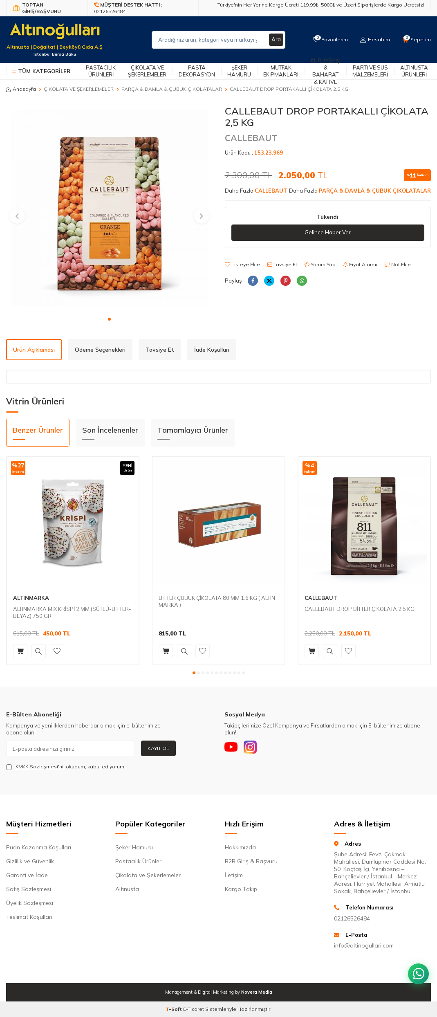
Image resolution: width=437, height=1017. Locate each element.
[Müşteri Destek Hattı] (143, 8)
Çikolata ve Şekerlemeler (147, 71)
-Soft (174, 1009)
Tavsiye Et (282, 265)
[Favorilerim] (328, 39)
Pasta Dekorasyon (197, 71)
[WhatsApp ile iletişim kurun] (416, 968)
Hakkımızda (240, 847)
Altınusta (127, 889)
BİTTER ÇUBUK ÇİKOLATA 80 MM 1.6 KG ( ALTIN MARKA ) (217, 601)
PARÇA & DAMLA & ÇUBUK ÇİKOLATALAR (171, 89)
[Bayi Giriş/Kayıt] (47, 8)
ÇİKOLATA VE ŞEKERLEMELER (79, 89)
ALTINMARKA (31, 598)
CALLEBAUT (251, 137)
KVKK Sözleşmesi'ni (39, 766)
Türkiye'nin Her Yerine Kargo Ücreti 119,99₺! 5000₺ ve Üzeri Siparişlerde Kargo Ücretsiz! (320, 5)
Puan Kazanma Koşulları (38, 847)
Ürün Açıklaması (34, 349)
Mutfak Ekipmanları (280, 71)
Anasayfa (21, 89)
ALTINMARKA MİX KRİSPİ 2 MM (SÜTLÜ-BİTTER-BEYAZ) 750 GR (72, 612)
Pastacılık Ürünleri (101, 71)
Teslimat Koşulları (29, 916)
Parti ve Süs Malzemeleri (370, 71)
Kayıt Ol (158, 748)
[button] (109, 319)
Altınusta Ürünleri (414, 71)
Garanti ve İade (27, 875)
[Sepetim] (416, 39)
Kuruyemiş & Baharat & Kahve (325, 71)
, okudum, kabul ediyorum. (65, 766)
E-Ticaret (193, 1009)
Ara (276, 39)
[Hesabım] (374, 39)
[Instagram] (255, 749)
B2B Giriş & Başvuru (251, 861)
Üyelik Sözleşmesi (29, 903)
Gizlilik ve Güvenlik (30, 861)
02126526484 (352, 918)
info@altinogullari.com (364, 945)
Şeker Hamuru (239, 71)
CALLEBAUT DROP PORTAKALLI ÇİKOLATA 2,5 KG (289, 89)
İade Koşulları (211, 349)
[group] (109, 208)
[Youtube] (232, 749)
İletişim (234, 875)
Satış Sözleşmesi (28, 889)
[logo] (54, 34)
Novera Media (256, 992)
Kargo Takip (241, 889)
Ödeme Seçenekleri (100, 349)
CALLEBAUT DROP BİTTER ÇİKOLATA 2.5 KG (360, 609)
